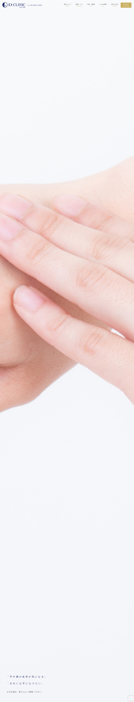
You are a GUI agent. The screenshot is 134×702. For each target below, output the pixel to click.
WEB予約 (126, 5)
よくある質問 (103, 5)
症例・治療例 (91, 5)
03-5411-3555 (35, 5)
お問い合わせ (114, 5)
